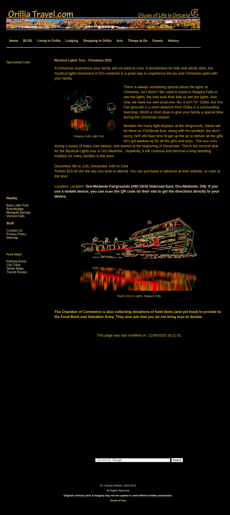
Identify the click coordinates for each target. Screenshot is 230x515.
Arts (120, 40)
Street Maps (15, 268)
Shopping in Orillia (97, 40)
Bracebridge (15, 209)
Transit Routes (16, 272)
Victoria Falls (15, 216)
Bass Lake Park (17, 205)
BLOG (27, 40)
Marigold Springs (18, 212)
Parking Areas (16, 261)
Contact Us (14, 230)
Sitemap (12, 237)
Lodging (71, 40)
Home (13, 40)
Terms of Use (118, 500)
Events (157, 40)
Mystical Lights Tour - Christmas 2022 (83, 60)
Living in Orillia (49, 40)
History (173, 40)
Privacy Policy (16, 234)
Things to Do (138, 40)
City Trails (13, 265)
